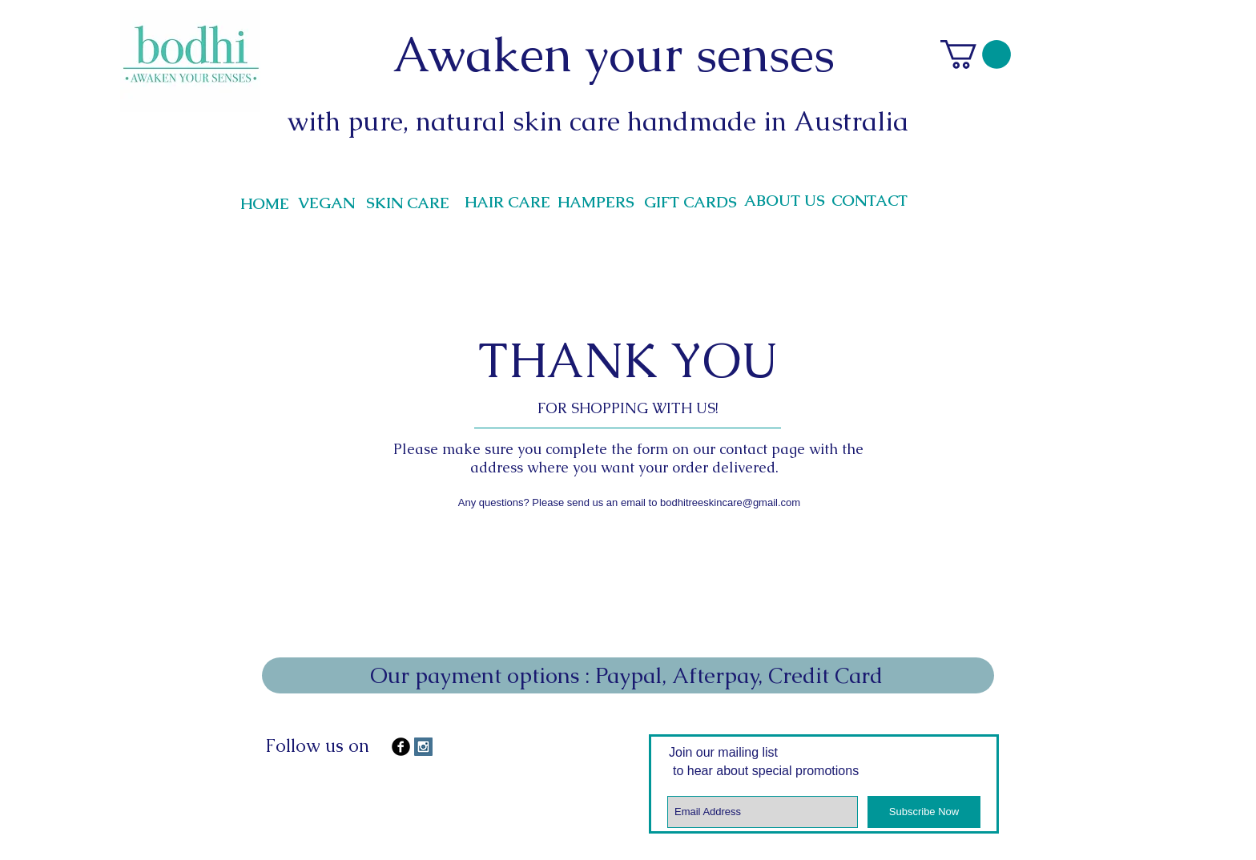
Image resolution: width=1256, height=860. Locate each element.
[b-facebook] (401, 746)
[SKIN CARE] (407, 203)
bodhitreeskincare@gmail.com (730, 502)
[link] (975, 54)
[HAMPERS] (596, 202)
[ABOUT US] (784, 201)
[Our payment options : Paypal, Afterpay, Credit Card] (628, 675)
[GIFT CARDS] (690, 202)
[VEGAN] (326, 203)
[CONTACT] (869, 201)
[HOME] (264, 204)
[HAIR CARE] (507, 202)
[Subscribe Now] (924, 812)
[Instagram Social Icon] (423, 746)
